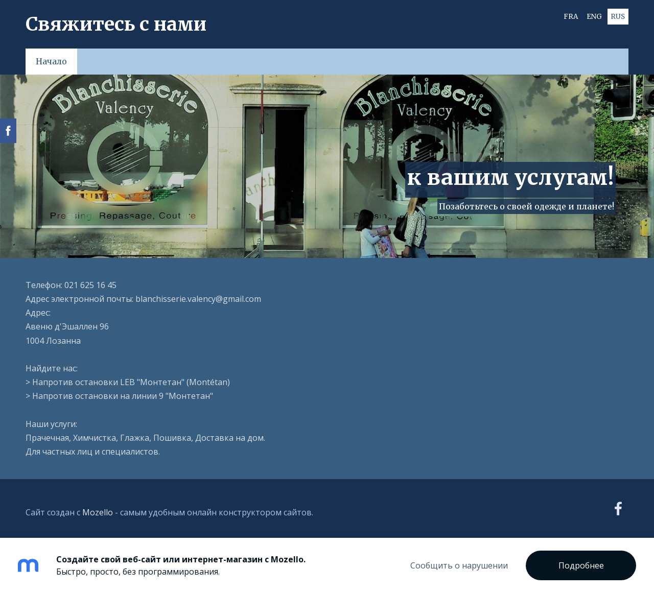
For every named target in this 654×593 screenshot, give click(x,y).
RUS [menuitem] (618, 16)
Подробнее (581, 565)
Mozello (97, 512)
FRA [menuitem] (571, 16)
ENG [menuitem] (594, 16)
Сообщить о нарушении (459, 565)
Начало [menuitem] (51, 61)
